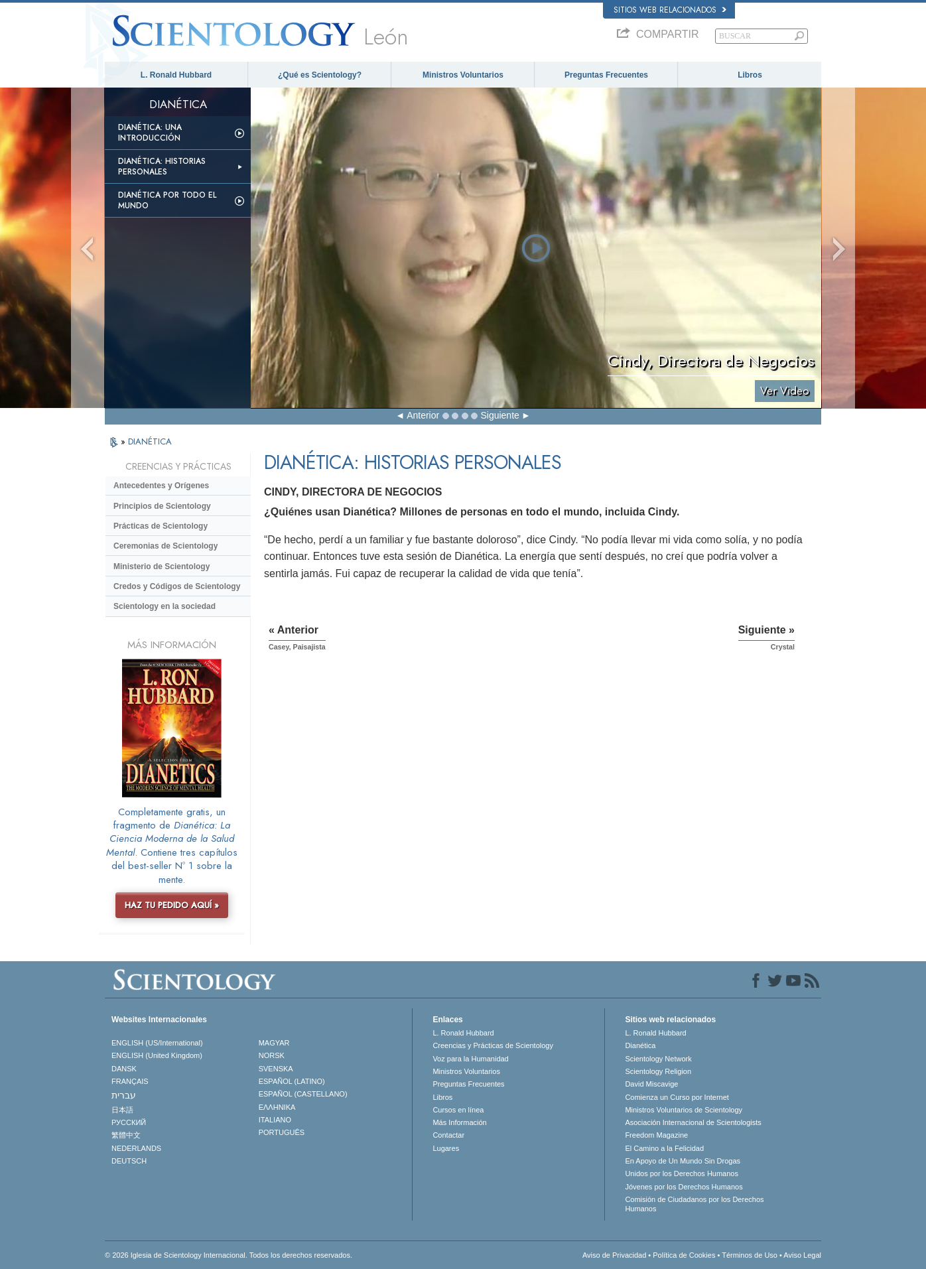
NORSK (272, 1055)
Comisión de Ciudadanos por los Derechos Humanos (694, 1204)
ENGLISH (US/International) (157, 1043)
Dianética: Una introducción (150, 132)
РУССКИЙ (128, 1122)
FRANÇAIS (130, 1081)
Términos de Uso (749, 1255)
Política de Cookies (684, 1255)
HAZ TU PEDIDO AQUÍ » (172, 905)
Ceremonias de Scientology (165, 546)
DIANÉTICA (150, 441)
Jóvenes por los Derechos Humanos (683, 1187)
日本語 (122, 1110)
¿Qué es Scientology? (320, 75)
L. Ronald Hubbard (176, 75)
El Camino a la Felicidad (664, 1148)
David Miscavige (651, 1084)
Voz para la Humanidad (470, 1059)
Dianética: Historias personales (162, 166)
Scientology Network (658, 1059)
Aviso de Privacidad (614, 1255)
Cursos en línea (458, 1110)
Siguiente (499, 415)
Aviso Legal (802, 1255)
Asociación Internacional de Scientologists (693, 1122)
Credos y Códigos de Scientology (176, 586)
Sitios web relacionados (670, 10)
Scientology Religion (658, 1071)
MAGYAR (274, 1043)
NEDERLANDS (136, 1148)
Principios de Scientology (162, 506)
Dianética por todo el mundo (167, 200)
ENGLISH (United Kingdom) (156, 1055)
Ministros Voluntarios (463, 75)
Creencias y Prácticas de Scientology (492, 1045)
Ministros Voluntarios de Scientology (683, 1110)
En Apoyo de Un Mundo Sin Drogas (682, 1161)
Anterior (423, 415)
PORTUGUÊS (281, 1132)
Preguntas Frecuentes (606, 75)
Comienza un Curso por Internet (677, 1097)
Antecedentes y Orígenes (161, 485)
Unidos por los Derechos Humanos (681, 1173)
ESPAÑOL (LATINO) (292, 1081)
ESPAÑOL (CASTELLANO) (303, 1094)
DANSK (124, 1069)
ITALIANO (275, 1120)
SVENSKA (276, 1069)
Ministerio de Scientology (161, 566)
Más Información (459, 1122)
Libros (750, 75)
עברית (123, 1095)
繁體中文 (126, 1135)
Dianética (640, 1045)
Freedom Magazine (656, 1135)
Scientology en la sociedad (164, 606)
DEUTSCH (129, 1161)
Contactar (448, 1135)
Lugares (445, 1148)
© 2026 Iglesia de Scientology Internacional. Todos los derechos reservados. (228, 1255)
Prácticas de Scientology (160, 526)
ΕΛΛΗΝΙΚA (277, 1107)
